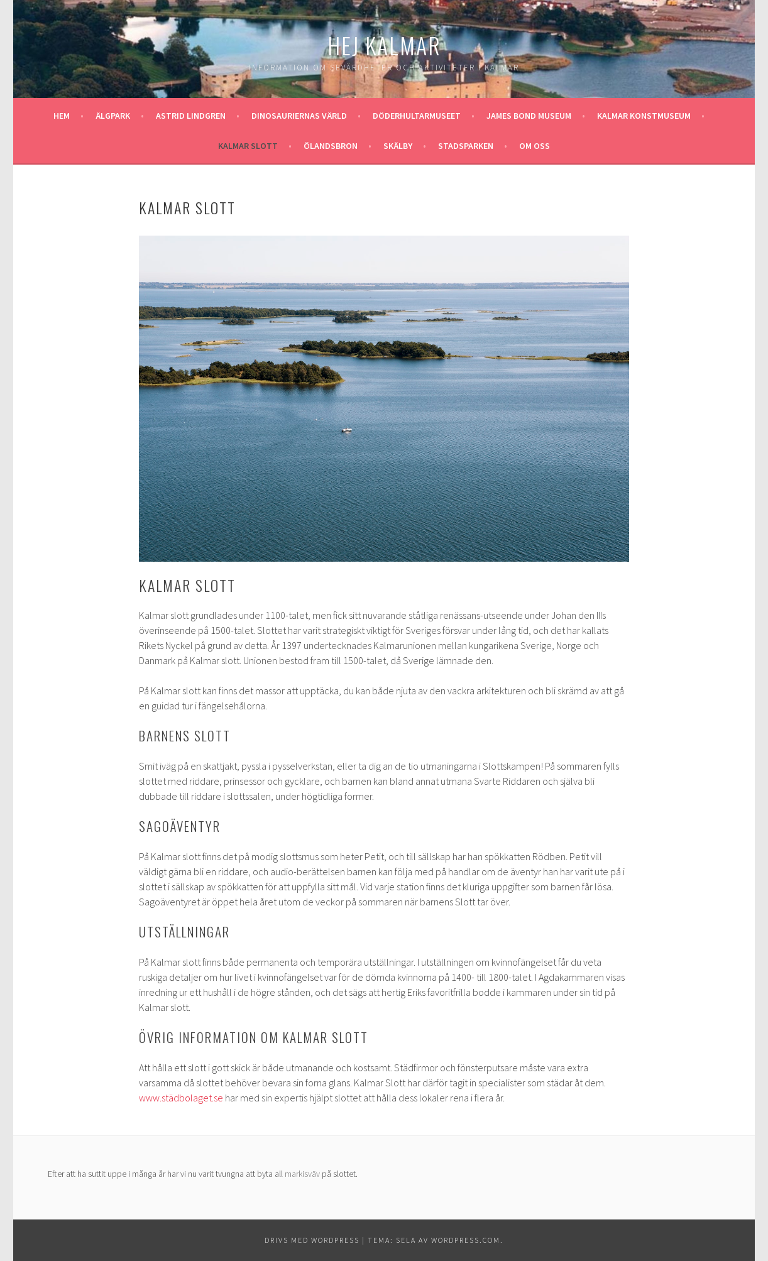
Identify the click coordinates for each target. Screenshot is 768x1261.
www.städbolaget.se (181, 1097)
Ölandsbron (331, 145)
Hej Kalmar (384, 45)
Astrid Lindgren (191, 115)
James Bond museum (528, 115)
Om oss (534, 145)
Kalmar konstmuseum (644, 115)
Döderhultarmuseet (417, 115)
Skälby (397, 145)
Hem (61, 115)
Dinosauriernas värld (299, 115)
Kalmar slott (248, 145)
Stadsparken (465, 145)
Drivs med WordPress (312, 1240)
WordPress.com (465, 1240)
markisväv (302, 1173)
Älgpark (113, 115)
